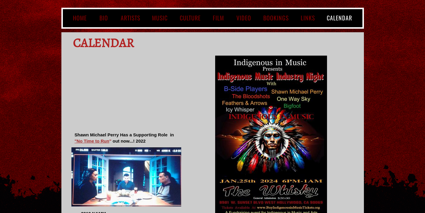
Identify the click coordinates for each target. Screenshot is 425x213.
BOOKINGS (276, 17)
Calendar (339, 17)
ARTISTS (130, 17)
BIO (103, 17)
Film (218, 17)
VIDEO (243, 17)
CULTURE (190, 17)
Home (80, 17)
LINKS (308, 17)
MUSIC (160, 17)
